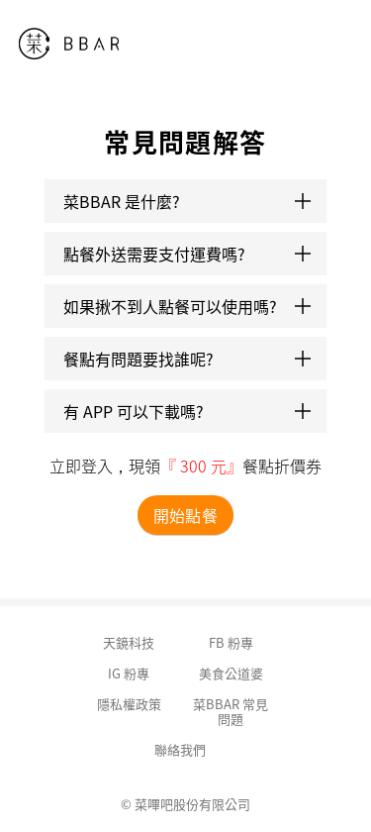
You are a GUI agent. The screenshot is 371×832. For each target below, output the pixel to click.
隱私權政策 (129, 703)
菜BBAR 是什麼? (187, 201)
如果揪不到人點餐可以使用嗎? (187, 306)
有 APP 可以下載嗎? (187, 411)
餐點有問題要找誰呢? (187, 358)
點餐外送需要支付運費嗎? (187, 253)
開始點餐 (185, 515)
